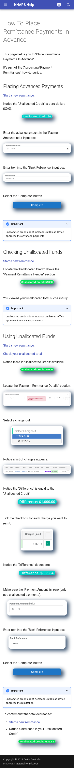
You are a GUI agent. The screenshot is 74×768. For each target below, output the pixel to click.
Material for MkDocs (27, 763)
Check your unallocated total (22, 354)
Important (17, 223)
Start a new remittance (18, 95)
